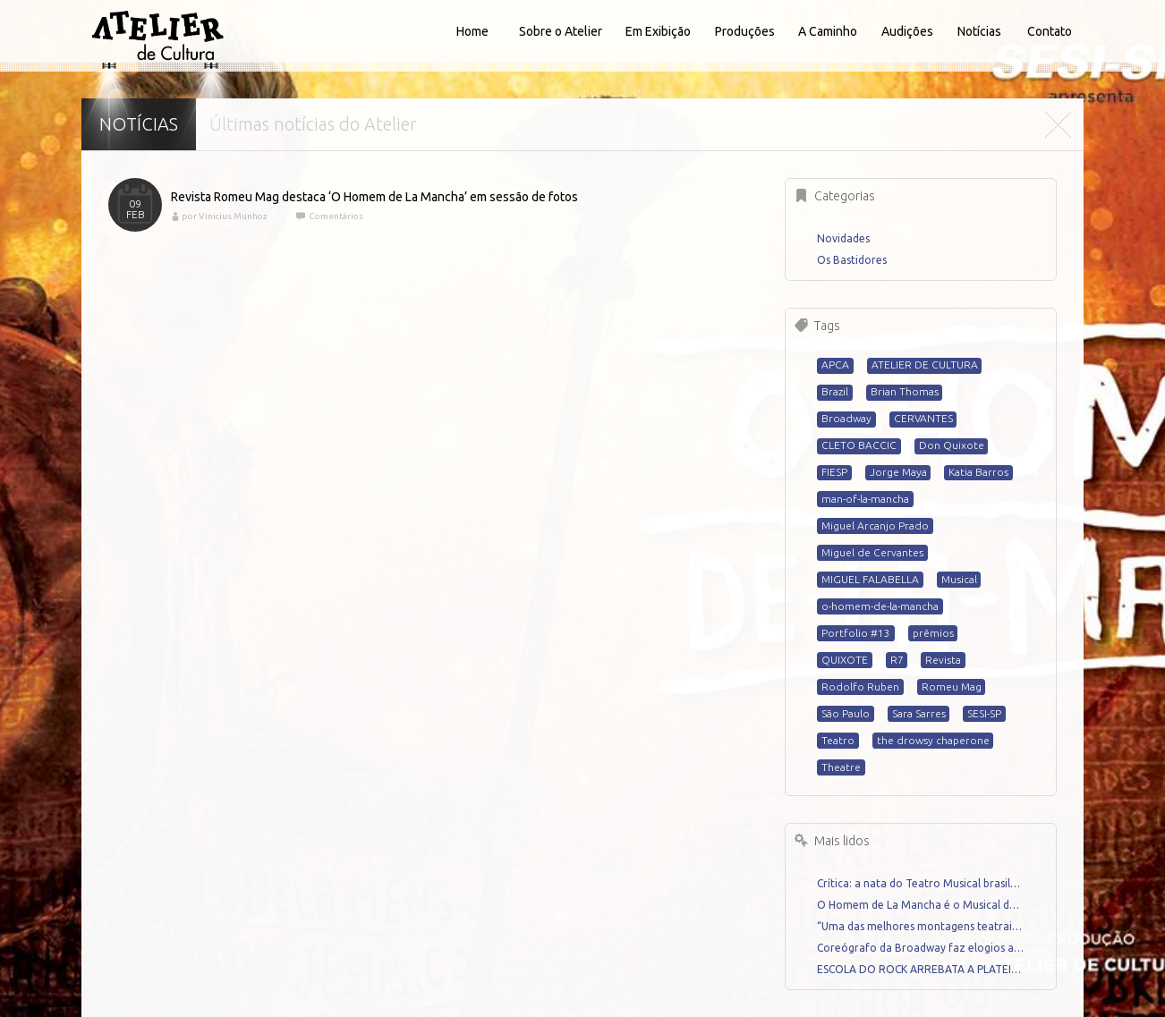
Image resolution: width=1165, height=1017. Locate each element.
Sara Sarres (919, 713)
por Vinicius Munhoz (225, 216)
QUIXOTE (844, 659)
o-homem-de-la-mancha (880, 606)
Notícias (979, 31)
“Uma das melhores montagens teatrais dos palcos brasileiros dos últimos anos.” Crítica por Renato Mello (921, 926)
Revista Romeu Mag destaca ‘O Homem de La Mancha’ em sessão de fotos (374, 197)
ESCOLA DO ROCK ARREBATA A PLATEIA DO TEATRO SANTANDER (921, 969)
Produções (745, 31)
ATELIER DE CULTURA (925, 364)
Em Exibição (658, 31)
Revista (943, 659)
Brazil (834, 391)
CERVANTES (923, 418)
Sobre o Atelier (560, 31)
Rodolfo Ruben (860, 686)
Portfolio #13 (855, 633)
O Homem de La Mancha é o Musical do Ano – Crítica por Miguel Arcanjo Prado (921, 905)
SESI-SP (984, 713)
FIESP (834, 472)
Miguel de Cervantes (872, 552)
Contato (1049, 31)
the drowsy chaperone (933, 740)
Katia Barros (978, 472)
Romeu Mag (952, 686)
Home (472, 31)
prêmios (933, 633)
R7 (897, 659)
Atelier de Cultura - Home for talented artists (157, 36)
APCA (835, 364)
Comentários (335, 216)
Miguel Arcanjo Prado (875, 525)
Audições (907, 31)
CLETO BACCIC (859, 445)
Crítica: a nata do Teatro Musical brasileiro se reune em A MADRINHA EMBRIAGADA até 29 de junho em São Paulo (921, 883)
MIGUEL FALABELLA (870, 579)
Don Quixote (951, 445)
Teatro (838, 740)
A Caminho (827, 31)
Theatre (841, 767)
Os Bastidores (852, 260)
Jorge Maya (898, 472)
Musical (959, 579)
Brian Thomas (905, 391)
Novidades (843, 238)
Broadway (846, 418)
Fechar (1058, 124)
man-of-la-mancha (865, 498)
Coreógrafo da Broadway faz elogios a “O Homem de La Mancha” (921, 947)
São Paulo (845, 713)
